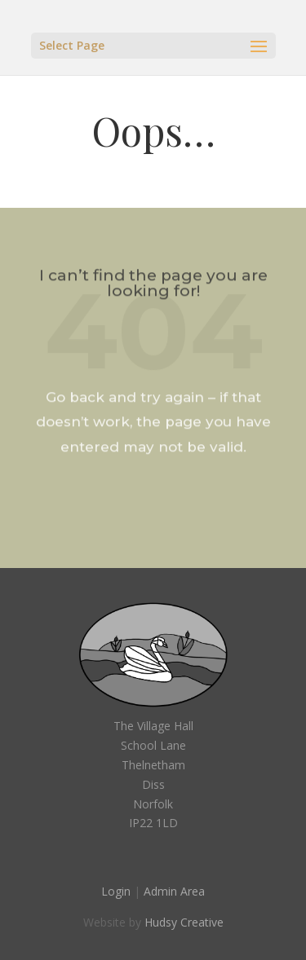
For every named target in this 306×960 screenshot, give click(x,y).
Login (116, 891)
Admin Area (174, 891)
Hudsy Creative (184, 922)
